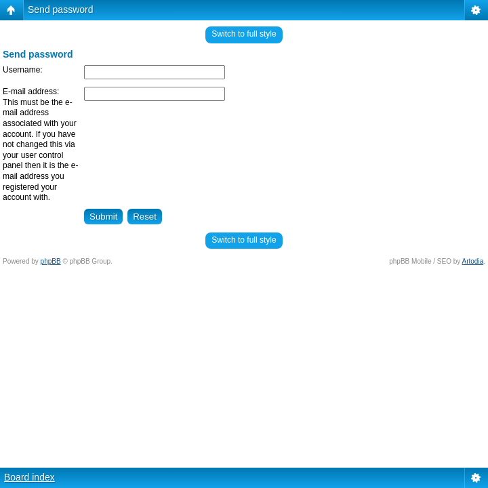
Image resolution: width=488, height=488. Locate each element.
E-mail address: (31, 91)
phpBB (51, 261)
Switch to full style (243, 34)
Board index (29, 477)
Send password (61, 9)
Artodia (473, 261)
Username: (23, 70)
